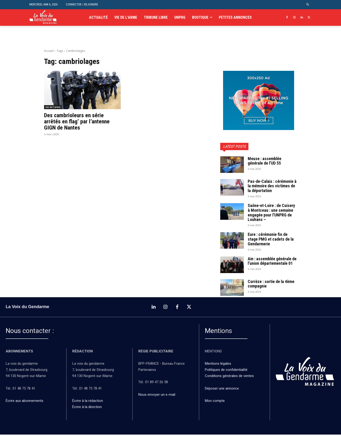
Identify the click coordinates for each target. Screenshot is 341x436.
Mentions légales (218, 365)
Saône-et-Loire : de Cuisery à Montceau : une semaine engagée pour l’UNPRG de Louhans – (272, 212)
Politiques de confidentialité (226, 371)
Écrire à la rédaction (88, 402)
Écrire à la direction (87, 408)
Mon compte (215, 402)
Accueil (49, 51)
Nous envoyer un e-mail (156, 396)
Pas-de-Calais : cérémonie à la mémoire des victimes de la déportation (271, 186)
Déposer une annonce (222, 390)
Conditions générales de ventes (230, 377)
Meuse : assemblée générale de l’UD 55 (265, 161)
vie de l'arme (52, 107)
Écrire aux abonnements (25, 402)
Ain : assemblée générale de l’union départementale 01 (270, 263)
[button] (308, 4)
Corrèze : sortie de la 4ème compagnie (271, 285)
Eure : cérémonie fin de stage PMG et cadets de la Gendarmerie (271, 239)
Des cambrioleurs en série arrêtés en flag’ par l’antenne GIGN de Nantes (77, 121)
